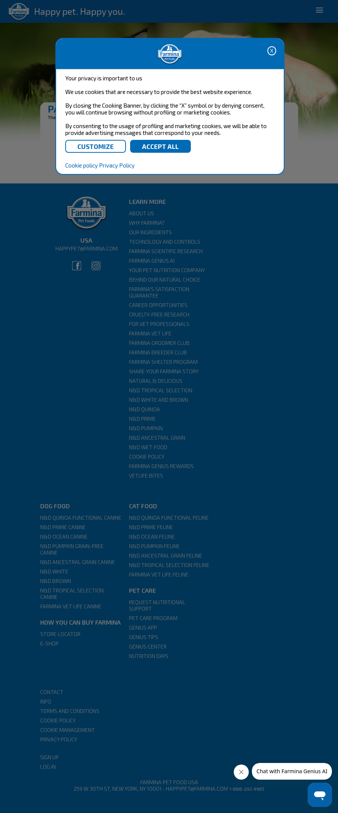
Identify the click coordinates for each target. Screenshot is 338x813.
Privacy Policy (117, 165)
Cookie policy (81, 165)
